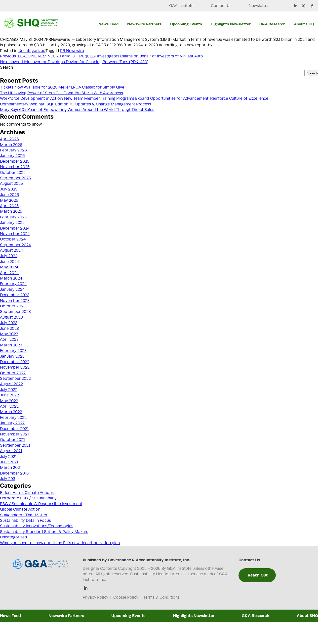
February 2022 (13, 417)
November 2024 (15, 234)
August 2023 (11, 317)
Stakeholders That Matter (23, 515)
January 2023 (12, 356)
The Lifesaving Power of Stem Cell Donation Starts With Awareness (61, 93)
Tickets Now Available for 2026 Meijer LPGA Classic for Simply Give (62, 87)
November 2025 (15, 167)
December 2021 (14, 429)
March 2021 (10, 467)
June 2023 (9, 328)
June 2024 (9, 261)
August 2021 (11, 451)
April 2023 (9, 339)
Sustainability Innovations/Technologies (36, 526)
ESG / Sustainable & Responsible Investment (41, 504)
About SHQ (304, 24)
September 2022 (15, 378)
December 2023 (14, 295)
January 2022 (12, 423)
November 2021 (14, 434)
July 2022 (8, 389)
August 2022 (11, 384)
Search (6, 67)
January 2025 (12, 222)
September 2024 (15, 245)
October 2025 (13, 172)
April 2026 (9, 139)
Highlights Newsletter (231, 24)
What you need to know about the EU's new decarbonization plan (60, 543)
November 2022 (15, 367)
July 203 (7, 479)
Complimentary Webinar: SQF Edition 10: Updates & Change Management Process (75, 104)
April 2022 (9, 406)
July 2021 (8, 456)
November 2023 (15, 300)
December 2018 (14, 473)
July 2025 (8, 189)
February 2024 (13, 284)
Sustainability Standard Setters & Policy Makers (44, 531)
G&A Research (272, 24)
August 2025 (11, 183)
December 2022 (14, 362)
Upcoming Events (186, 24)
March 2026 (11, 145)
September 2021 (15, 445)
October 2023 (13, 306)
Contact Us (221, 5)
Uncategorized (31, 50)
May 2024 (9, 267)
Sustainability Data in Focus (25, 520)
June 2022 (9, 395)
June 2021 (9, 462)
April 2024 (9, 273)
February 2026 (13, 150)
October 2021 (12, 439)
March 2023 (11, 345)
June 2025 (9, 194)
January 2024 (12, 289)
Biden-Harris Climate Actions (27, 492)
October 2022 (13, 373)
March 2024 (11, 278)
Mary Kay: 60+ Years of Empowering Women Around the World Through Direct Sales (77, 109)
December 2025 (14, 161)
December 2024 (14, 228)
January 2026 (12, 155)
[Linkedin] (86, 588)
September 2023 (15, 311)
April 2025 (9, 206)
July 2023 (8, 323)
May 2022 (9, 401)
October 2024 (13, 239)
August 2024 (11, 250)
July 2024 (8, 256)
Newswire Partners (144, 24)
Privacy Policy (95, 597)
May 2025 (9, 200)
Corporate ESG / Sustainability (28, 498)
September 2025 (15, 178)
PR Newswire (72, 50)
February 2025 (13, 217)
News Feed (108, 24)
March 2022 (11, 412)
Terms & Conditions (161, 597)
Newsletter (259, 5)
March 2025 (11, 211)
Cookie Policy (125, 597)
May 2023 (9, 334)
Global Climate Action (20, 509)
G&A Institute (181, 5)
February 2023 (13, 350)
